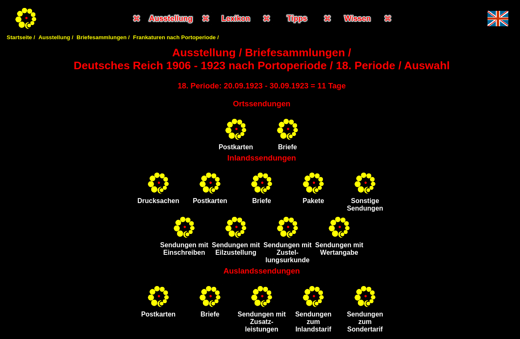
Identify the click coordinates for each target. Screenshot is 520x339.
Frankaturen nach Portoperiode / (176, 37)
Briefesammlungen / (103, 37)
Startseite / (21, 37)
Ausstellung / (55, 37)
